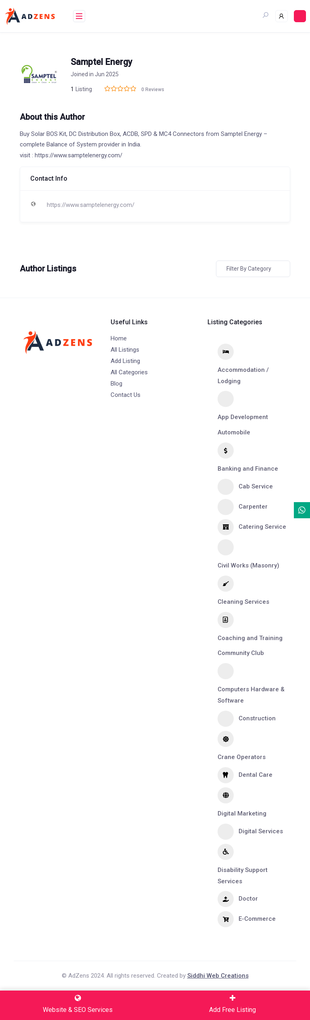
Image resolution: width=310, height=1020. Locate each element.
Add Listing (125, 361)
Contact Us (125, 394)
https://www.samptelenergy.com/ (90, 205)
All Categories (129, 372)
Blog (116, 383)
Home (119, 338)
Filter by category (248, 268)
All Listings (125, 349)
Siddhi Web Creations (218, 975)
